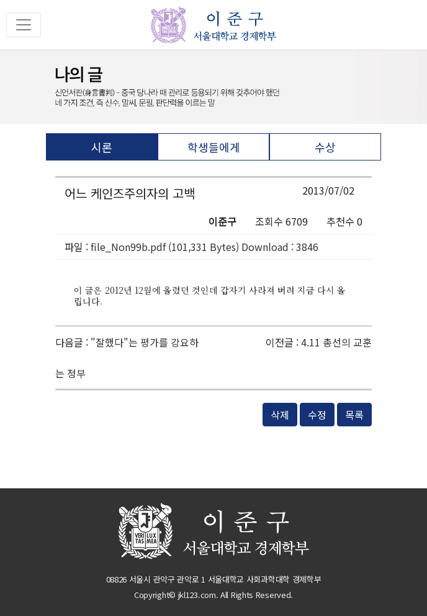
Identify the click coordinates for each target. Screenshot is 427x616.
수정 (317, 414)
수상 (325, 147)
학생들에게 (213, 147)
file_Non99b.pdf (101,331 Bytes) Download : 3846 (204, 246)
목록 (354, 414)
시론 (101, 147)
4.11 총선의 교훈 (336, 342)
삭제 (280, 414)
